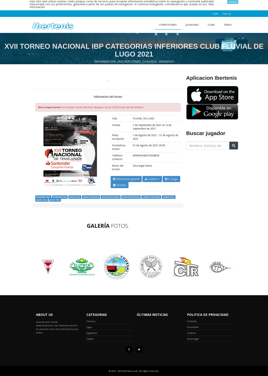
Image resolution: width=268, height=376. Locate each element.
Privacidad (193, 327)
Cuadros (152, 179)
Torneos (91, 321)
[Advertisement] (208, 174)
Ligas (89, 327)
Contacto (192, 321)
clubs (211, 24)
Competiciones (168, 24)
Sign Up (227, 13)
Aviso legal (193, 338)
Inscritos (119, 185)
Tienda (227, 24)
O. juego (171, 179)
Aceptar (232, 1)
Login (215, 13)
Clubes (90, 338)
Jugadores (192, 24)
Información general (126, 179)
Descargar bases (142, 165)
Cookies (191, 333)
